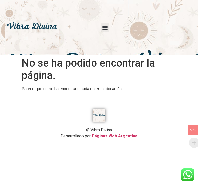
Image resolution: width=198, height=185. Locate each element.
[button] (105, 27)
